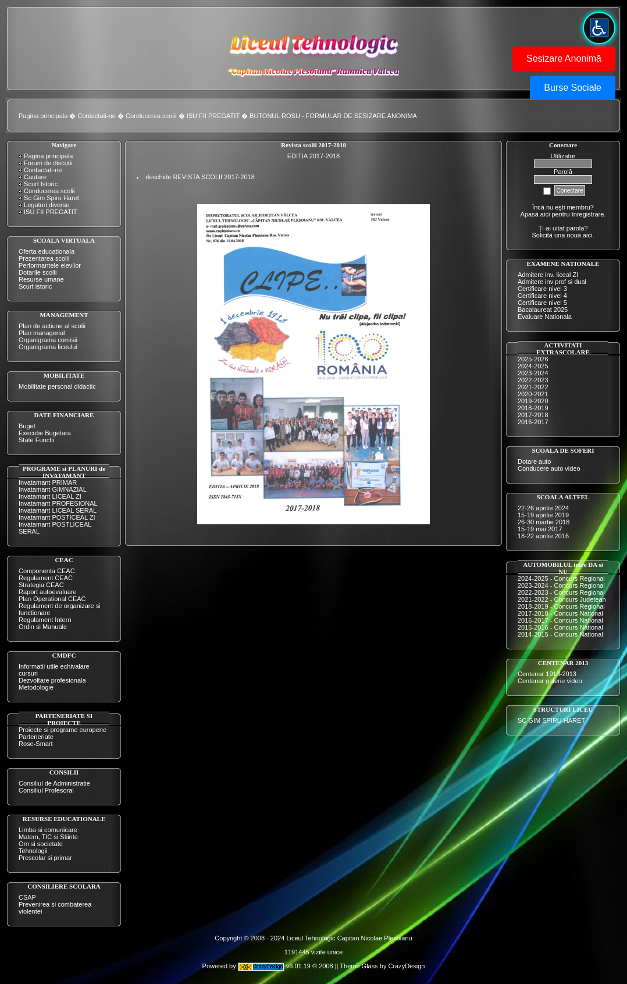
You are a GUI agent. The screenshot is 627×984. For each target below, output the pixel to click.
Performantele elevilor (50, 265)
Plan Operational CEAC (52, 598)
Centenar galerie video (550, 680)
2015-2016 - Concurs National (560, 627)
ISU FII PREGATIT (213, 115)
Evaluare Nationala (545, 316)
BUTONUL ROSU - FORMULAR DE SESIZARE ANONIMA (333, 115)
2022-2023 (533, 379)
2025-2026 (533, 359)
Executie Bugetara (45, 432)
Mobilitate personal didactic (57, 386)
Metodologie (36, 687)
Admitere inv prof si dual (552, 281)
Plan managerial (42, 332)
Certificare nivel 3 (542, 288)
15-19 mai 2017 (540, 528)
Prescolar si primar (45, 857)
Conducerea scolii (151, 115)
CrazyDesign (406, 966)
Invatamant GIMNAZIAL (53, 489)
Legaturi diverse (46, 204)
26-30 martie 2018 (543, 521)
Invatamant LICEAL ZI (50, 496)
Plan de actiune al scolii (52, 325)
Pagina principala (43, 115)
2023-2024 (533, 373)
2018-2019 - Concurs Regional (561, 606)
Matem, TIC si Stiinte (48, 836)
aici (588, 235)
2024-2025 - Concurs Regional (561, 578)
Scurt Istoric (41, 183)
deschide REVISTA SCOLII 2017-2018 (200, 176)
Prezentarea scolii (44, 258)
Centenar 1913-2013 (547, 673)
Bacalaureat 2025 (543, 309)
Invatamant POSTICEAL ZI (57, 517)
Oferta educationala (46, 251)
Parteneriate (36, 736)
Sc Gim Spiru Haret (51, 197)
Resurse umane (41, 279)
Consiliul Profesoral (46, 790)
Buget (27, 425)
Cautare (35, 176)
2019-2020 (533, 400)
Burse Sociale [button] (572, 88)
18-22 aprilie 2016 (543, 535)
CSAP (27, 897)
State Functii (36, 439)
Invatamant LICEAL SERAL (58, 510)
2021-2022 (533, 386)
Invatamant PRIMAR (48, 482)
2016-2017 (533, 421)
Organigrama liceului (48, 346)
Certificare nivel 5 (542, 302)
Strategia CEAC (41, 584)
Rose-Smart (36, 743)
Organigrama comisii (48, 339)
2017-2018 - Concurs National (560, 613)
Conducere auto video (549, 468)
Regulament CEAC (46, 577)
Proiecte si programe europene (62, 729)
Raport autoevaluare (48, 591)
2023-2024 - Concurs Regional (561, 585)
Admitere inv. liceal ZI (548, 274)
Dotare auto (534, 461)
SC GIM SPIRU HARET (551, 720)
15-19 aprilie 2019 (543, 514)
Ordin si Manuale (43, 626)
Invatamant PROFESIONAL (58, 503)
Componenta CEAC (47, 570)
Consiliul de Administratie (54, 783)
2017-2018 (533, 414)
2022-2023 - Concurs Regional (561, 592)
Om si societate (41, 843)
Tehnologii (33, 850)
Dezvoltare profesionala (52, 680)
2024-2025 (533, 366)
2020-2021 (533, 393)
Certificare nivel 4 (542, 295)
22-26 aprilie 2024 (543, 508)
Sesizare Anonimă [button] (563, 58)
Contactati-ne (97, 115)
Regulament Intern (45, 619)
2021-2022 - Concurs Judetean (562, 599)
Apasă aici (535, 214)
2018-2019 (533, 407)
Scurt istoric (35, 286)
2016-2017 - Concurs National (560, 620)
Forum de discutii (48, 162)
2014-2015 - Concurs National (560, 634)
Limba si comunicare (48, 829)
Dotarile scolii (37, 272)
